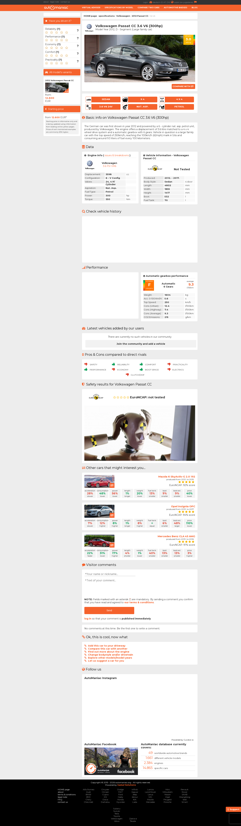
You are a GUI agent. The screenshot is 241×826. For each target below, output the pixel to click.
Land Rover (150, 792)
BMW (88, 794)
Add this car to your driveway (106, 645)
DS (105, 797)
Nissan (168, 794)
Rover (184, 792)
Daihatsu (105, 802)
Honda (120, 799)
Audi (88, 792)
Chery (88, 799)
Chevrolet (88, 802)
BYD (88, 797)
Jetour (135, 797)
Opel (167, 797)
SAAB (184, 794)
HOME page (90, 16)
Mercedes (150, 802)
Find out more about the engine (108, 651)
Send (109, 610)
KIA (134, 799)
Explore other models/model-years (110, 657)
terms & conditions (67, 794)
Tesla (116, 813)
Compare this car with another (107, 648)
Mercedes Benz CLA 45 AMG (176, 536)
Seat (185, 799)
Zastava (133, 818)
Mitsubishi (168, 792)
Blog (194, 7)
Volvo (116, 821)
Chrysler (105, 789)
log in (87, 618)
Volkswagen (123, 16)
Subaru (116, 808)
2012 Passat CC (140, 16)
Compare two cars (148, 7)
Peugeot (168, 799)
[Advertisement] (220, 63)
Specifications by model (119, 7)
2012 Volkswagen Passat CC (59, 80)
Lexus (150, 794)
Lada (134, 802)
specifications (107, 16)
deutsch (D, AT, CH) (163, 2)
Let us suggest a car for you (106, 660)
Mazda (150, 799)
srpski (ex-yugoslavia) (185, 2)
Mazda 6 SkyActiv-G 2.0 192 (176, 476)
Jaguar (134, 792)
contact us (65, 2)
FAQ (60, 799)
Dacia (105, 799)
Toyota (116, 816)
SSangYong (184, 797)
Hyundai (120, 802)
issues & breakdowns (117, 155)
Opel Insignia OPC (183, 506)
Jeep (135, 794)
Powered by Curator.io (182, 739)
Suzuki (116, 811)
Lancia (150, 789)
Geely (120, 797)
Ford (120, 794)
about (46, 2)
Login (148, 2)
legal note (54, 2)
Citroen (105, 792)
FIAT (120, 792)
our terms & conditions (139, 602)
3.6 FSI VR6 (109, 166)
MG (150, 797)
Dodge (120, 789)
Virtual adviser (91, 7)
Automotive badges (175, 7)
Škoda (133, 821)
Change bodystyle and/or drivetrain (110, 654)
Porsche (167, 802)
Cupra (105, 794)
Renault (184, 789)
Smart (185, 802)
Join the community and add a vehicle (141, 343)
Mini (168, 789)
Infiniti (135, 789)
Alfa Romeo (88, 789)
